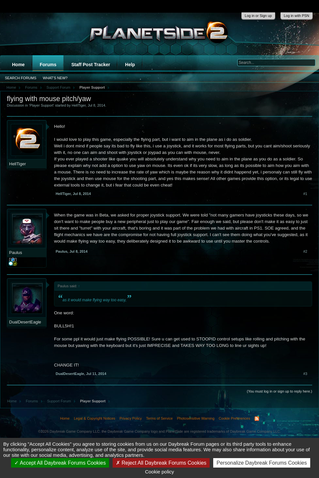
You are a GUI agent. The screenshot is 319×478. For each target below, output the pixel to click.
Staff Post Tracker (90, 64)
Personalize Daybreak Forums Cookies (261, 463)
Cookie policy (159, 471)
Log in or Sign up (258, 16)
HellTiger (79, 105)
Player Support (41, 105)
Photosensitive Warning (196, 418)
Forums (48, 64)
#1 (305, 194)
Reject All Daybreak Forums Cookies (161, 463)
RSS (257, 418)
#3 (305, 374)
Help (130, 64)
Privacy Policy (130, 418)
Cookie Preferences (234, 418)
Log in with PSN (296, 16)
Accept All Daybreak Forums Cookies (60, 463)
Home (18, 64)
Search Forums (20, 78)
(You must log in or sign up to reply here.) (279, 391)
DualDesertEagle (25, 322)
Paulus (15, 252)
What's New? (55, 78)
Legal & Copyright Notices (94, 418)
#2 (305, 251)
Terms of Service (159, 418)
